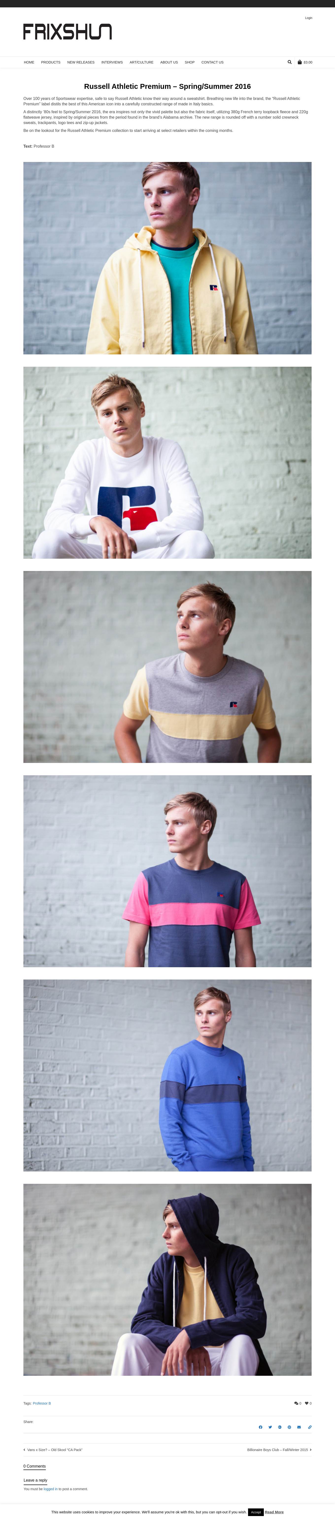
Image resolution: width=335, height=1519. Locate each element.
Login (308, 18)
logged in (51, 1489)
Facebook (290, 4)
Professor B (42, 1403)
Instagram (311, 4)
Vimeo (297, 4)
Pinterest (304, 4)
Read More (274, 1512)
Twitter (282, 4)
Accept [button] (256, 1512)
